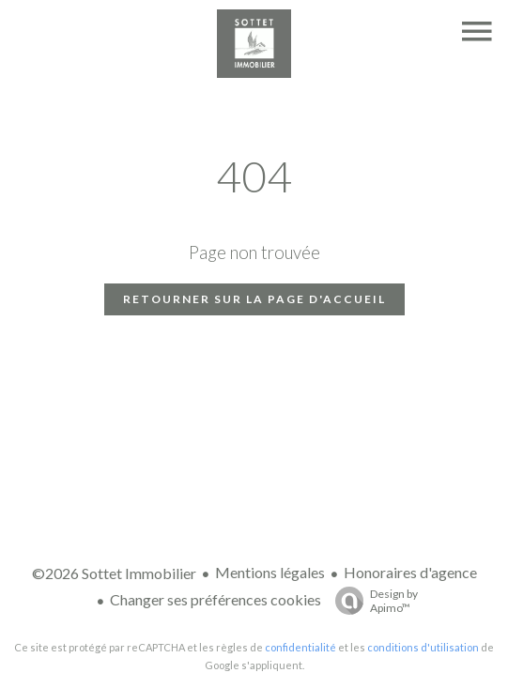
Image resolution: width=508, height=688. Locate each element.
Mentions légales (270, 572)
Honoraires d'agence (410, 572)
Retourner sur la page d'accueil (254, 299)
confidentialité (300, 647)
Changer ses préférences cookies (215, 599)
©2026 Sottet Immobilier (114, 573)
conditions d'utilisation (423, 647)
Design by (372, 601)
